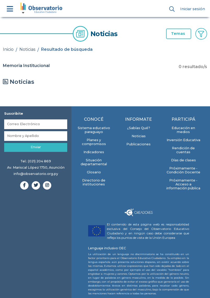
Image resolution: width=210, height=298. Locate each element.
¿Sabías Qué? (138, 128)
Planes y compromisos (94, 142)
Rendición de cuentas (183, 150)
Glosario (94, 172)
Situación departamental (94, 162)
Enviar (36, 147)
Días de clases (183, 160)
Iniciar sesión (192, 9)
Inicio (8, 49)
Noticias (27, 49)
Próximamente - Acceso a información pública (183, 184)
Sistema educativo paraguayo (94, 130)
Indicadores (93, 152)
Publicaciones (138, 144)
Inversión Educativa (183, 140)
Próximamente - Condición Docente (183, 170)
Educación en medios (183, 130)
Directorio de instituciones (93, 182)
